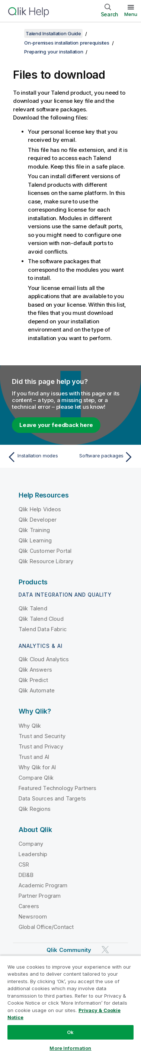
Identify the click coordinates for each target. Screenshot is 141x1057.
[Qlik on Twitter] (105, 949)
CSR (24, 864)
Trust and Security (42, 736)
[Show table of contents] (14, 33)
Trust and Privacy (41, 746)
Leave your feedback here (56, 424)
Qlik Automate (37, 690)
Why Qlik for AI (37, 767)
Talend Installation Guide (53, 33)
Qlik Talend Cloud (41, 619)
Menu (130, 14)
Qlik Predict (33, 680)
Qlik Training (34, 530)
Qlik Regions (35, 809)
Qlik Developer (38, 519)
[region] (70, 1006)
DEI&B (26, 875)
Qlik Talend (33, 608)
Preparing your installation (53, 52)
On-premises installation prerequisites (66, 43)
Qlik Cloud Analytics (44, 659)
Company (31, 844)
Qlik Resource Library (46, 561)
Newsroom (33, 916)
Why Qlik (30, 725)
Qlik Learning (35, 540)
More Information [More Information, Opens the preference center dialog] (70, 1048)
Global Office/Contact (46, 927)
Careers (29, 906)
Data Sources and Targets (52, 798)
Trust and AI (34, 757)
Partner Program (40, 896)
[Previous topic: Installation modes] (37, 457)
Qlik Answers (35, 669)
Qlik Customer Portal (45, 551)
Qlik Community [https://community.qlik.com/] (69, 949)
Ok (70, 1032)
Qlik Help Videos (40, 509)
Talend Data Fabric (43, 629)
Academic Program (43, 885)
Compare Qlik (36, 777)
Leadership (33, 854)
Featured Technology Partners (57, 788)
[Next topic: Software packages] (103, 457)
